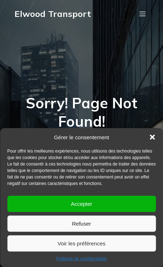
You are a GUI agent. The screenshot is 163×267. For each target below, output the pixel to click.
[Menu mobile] (142, 14)
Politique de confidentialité (81, 258)
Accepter (81, 204)
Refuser (81, 224)
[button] (152, 137)
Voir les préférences (81, 243)
